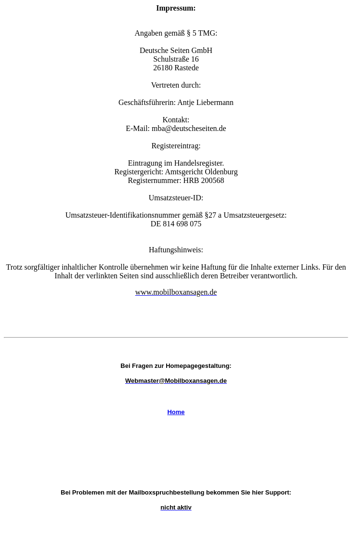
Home (175, 412)
